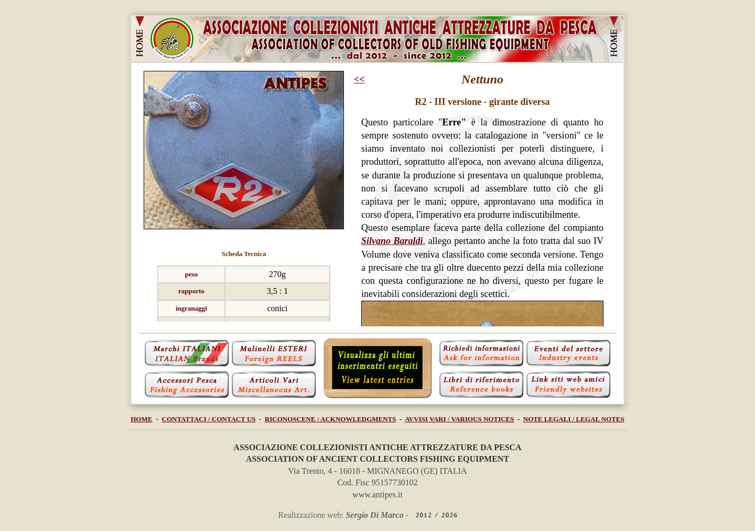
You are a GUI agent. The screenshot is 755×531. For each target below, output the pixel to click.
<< (359, 79)
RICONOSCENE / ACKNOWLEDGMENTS (330, 419)
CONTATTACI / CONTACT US (209, 419)
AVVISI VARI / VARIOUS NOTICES (459, 419)
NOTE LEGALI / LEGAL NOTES (573, 419)
